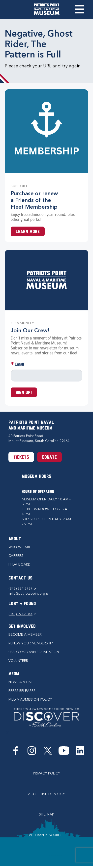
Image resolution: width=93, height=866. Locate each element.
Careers (15, 556)
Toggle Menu (79, 9)
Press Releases (21, 691)
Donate (49, 457)
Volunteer (18, 661)
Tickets (21, 457)
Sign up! (24, 392)
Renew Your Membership (30, 643)
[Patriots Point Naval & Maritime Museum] (47, 9)
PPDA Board (19, 564)
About (14, 539)
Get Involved (21, 626)
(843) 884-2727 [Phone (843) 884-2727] (22, 588)
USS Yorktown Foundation (33, 652)
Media (14, 674)
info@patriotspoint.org (28, 593)
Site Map (46, 814)
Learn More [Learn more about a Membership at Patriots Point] (28, 232)
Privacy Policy (46, 773)
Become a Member (25, 634)
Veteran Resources (46, 835)
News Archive (20, 682)
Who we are (19, 547)
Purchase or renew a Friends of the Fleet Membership (34, 200)
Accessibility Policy (46, 794)
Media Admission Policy (30, 699)
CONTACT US (20, 578)
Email (19, 363)
